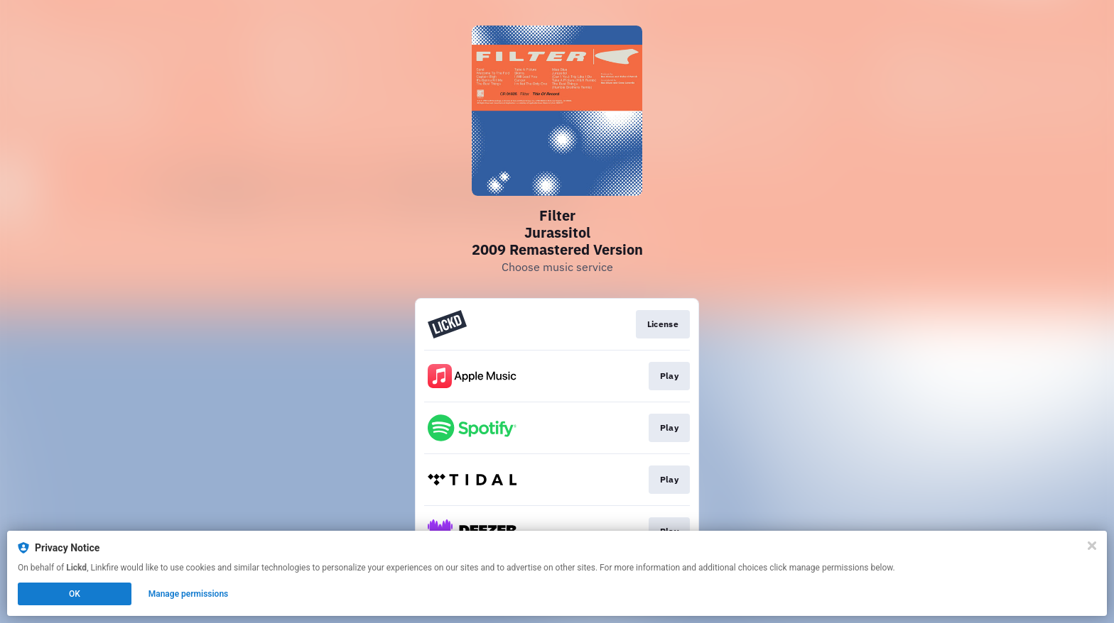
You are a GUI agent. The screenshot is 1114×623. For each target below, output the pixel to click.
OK (74, 594)
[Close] (1092, 545)
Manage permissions (188, 594)
